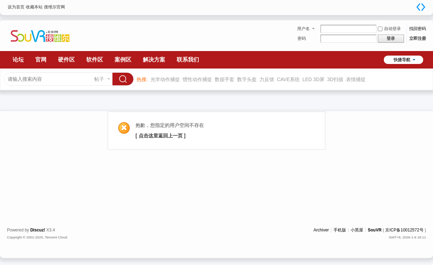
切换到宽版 (421, 7)
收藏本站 (34, 7)
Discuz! (37, 230)
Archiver (321, 230)
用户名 (303, 28)
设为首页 (16, 7)
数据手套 (224, 79)
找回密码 (417, 28)
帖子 (99, 79)
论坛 (18, 60)
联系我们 (188, 60)
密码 (302, 38)
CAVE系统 (288, 79)
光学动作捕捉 (165, 79)
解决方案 (154, 60)
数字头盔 (247, 79)
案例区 (123, 60)
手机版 (339, 230)
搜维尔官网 (54, 7)
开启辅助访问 (414, 5)
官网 (40, 60)
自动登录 (389, 28)
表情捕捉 (356, 79)
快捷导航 (402, 59)
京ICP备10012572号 (404, 230)
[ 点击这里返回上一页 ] (160, 135)
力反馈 (266, 79)
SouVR (374, 230)
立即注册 (417, 38)
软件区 (94, 60)
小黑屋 (357, 230)
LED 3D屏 (313, 79)
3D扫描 (335, 79)
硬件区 (66, 60)
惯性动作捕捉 (197, 79)
